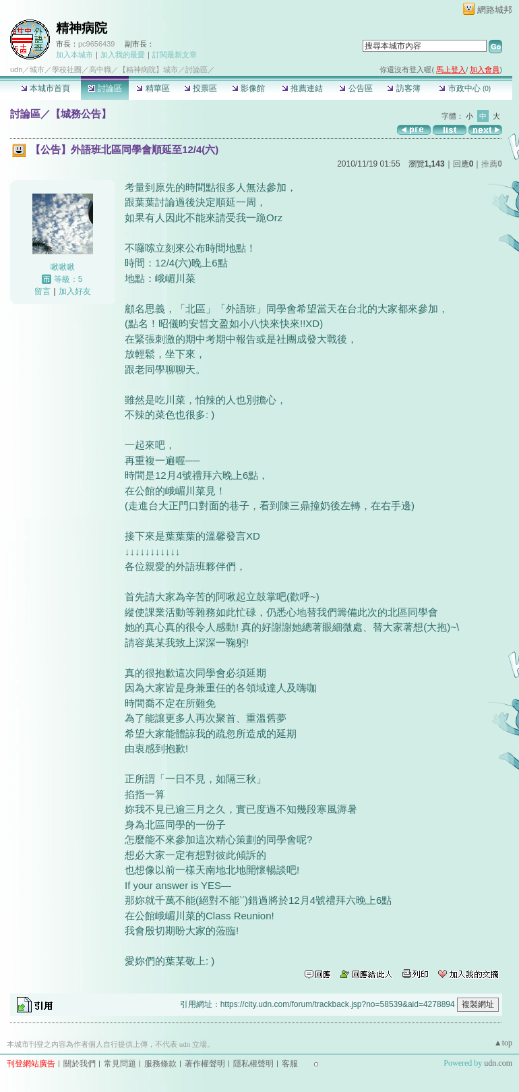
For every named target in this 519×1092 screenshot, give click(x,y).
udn (16, 69)
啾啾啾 (63, 267)
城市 (37, 69)
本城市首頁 (45, 88)
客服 (290, 1063)
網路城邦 (494, 10)
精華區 (152, 88)
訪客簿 (403, 88)
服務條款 (160, 1063)
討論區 (104, 88)
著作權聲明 (205, 1063)
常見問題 (120, 1063)
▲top (503, 1042)
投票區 (200, 88)
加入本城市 (74, 55)
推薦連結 (302, 88)
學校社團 (67, 69)
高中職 (100, 69)
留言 (42, 291)
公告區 (355, 88)
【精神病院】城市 (148, 69)
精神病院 (81, 28)
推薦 (491, 164)
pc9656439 (96, 44)
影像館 (248, 88)
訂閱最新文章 (174, 55)
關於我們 (79, 1063)
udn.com (498, 1063)
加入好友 (75, 291)
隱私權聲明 (253, 1063)
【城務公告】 (81, 113)
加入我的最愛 (122, 55)
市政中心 (465, 88)
